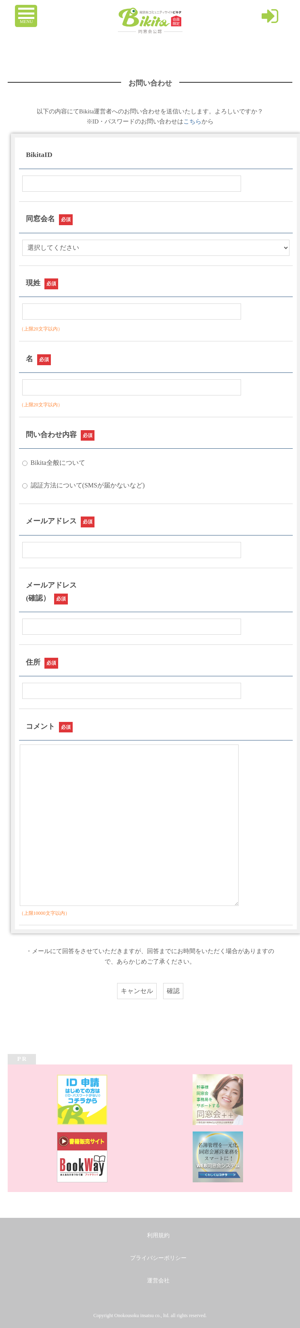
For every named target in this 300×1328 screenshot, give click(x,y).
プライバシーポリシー (158, 1258)
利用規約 (158, 1235)
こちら (192, 121)
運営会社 (158, 1281)
